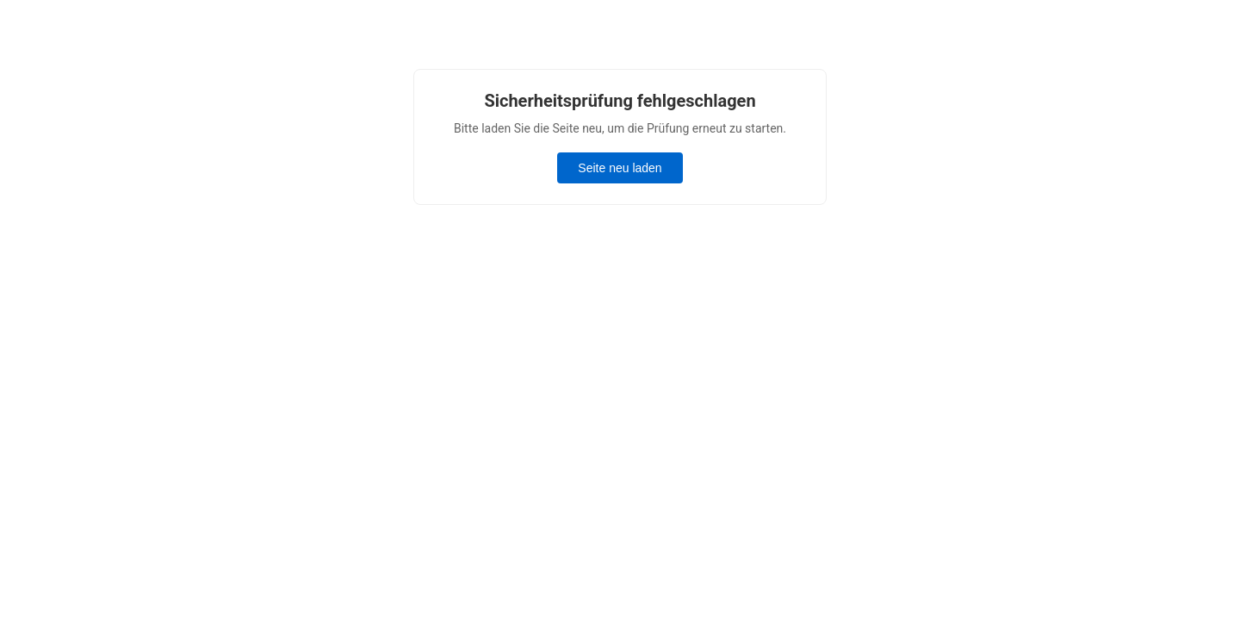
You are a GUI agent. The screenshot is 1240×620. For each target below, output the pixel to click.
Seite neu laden (619, 168)
